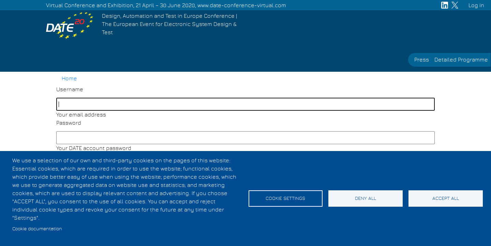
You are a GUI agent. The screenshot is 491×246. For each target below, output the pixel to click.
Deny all (365, 198)
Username (69, 89)
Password (68, 123)
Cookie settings (285, 198)
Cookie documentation (37, 229)
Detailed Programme (461, 60)
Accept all (445, 198)
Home (69, 78)
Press (421, 60)
